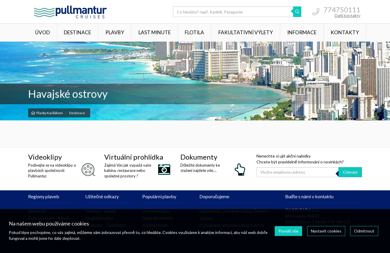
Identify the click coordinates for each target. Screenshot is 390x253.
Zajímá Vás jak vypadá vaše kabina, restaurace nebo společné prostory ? (127, 170)
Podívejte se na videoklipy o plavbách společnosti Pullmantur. (52, 170)
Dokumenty (198, 157)
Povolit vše (288, 230)
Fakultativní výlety (245, 32)
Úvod (42, 32)
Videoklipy (45, 157)
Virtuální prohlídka (133, 157)
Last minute (154, 32)
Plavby (114, 32)
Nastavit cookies (326, 230)
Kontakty (345, 32)
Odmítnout (364, 230)
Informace (302, 32)
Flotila (194, 32)
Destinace (77, 32)
